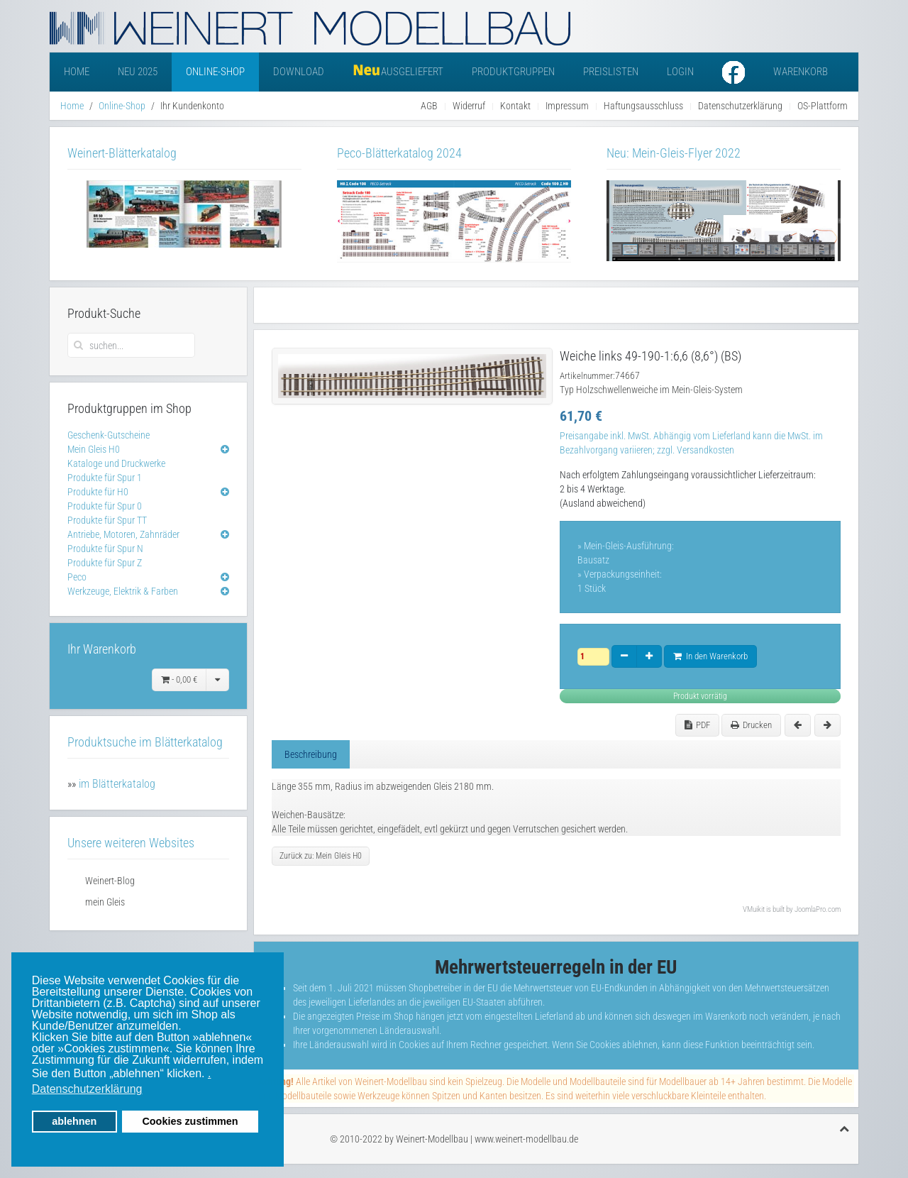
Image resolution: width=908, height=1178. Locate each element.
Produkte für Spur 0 (104, 506)
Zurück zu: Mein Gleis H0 (320, 856)
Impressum (567, 105)
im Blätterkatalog (117, 784)
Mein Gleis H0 (93, 449)
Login (680, 71)
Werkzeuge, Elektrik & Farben (122, 591)
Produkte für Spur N (105, 548)
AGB (429, 105)
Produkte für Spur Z (104, 562)
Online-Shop (215, 71)
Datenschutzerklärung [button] (87, 1089)
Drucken (751, 725)
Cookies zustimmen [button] (190, 1121)
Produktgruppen (513, 71)
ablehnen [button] (74, 1121)
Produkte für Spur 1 (104, 477)
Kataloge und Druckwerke (116, 463)
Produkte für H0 (97, 491)
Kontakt (515, 105)
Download (298, 71)
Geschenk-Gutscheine (108, 435)
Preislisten (610, 71)
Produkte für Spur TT (107, 520)
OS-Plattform (822, 105)
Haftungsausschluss (643, 105)
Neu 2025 (137, 71)
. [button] (209, 1073)
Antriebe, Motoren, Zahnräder (123, 534)
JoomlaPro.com (817, 909)
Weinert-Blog (110, 880)
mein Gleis (105, 902)
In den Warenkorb (710, 656)
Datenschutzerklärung (740, 105)
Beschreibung (310, 754)
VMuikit (754, 909)
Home (76, 71)
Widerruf (469, 105)
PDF (697, 725)
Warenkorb (800, 71)
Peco (77, 577)
